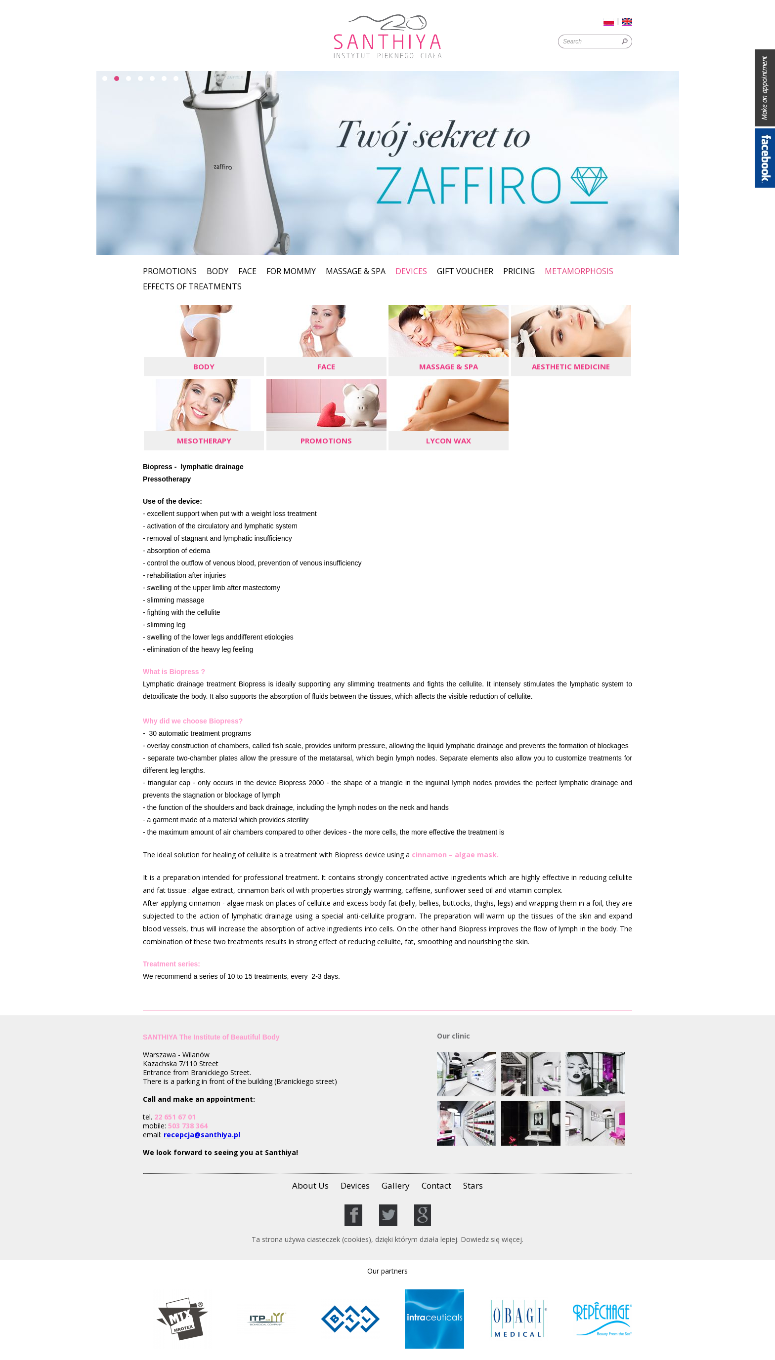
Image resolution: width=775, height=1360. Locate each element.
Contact (436, 1185)
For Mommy (291, 272)
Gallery (396, 1185)
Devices (411, 271)
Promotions (170, 272)
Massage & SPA (356, 272)
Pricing (519, 272)
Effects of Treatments (192, 287)
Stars (473, 1185)
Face (247, 272)
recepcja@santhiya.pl (202, 1134)
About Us (310, 1185)
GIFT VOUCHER (465, 272)
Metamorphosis (579, 272)
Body (217, 272)
